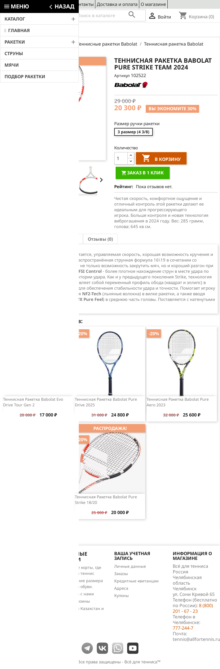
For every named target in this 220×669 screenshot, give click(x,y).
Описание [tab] (18, 239)
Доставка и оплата (117, 4)
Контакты (83, 4)
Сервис (62, 4)
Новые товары (17, 574)
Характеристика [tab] (59, 239)
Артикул (122, 75)
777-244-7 (183, 628)
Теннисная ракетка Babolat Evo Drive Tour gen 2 (33, 402)
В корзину (161, 159)
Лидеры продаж (18, 582)
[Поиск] (110, 15)
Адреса (121, 588)
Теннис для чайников (23, 604)
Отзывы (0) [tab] (100, 239)
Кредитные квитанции (136, 581)
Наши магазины (74, 601)
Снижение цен (17, 567)
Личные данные (130, 566)
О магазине (153, 4)
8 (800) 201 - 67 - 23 (44, 16)
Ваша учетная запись (132, 556)
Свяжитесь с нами (76, 593)
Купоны (121, 595)
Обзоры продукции (21, 596)
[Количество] (121, 158)
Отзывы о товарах (20, 589)
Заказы (121, 573)
